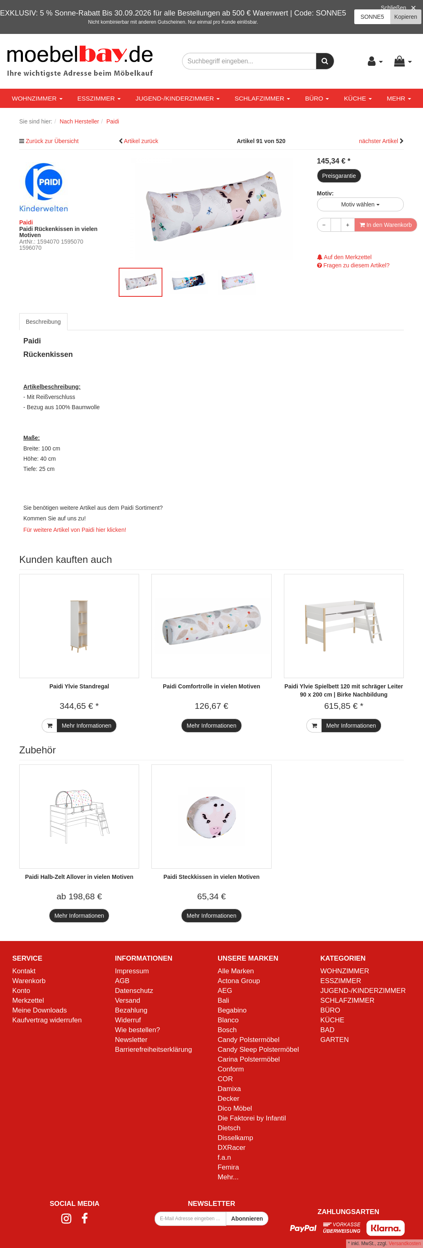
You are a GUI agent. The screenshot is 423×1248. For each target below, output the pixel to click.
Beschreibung (43, 321)
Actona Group (239, 981)
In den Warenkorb (386, 225)
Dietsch (229, 1128)
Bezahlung (131, 1010)
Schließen (393, 7)
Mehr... (228, 1177)
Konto (21, 991)
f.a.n (224, 1157)
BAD (327, 1030)
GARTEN (334, 1040)
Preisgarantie (339, 176)
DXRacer (231, 1148)
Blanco (228, 1020)
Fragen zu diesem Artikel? (353, 265)
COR (225, 1079)
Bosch (227, 1030)
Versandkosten (405, 1243)
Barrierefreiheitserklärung (153, 1049)
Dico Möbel (235, 1108)
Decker (228, 1098)
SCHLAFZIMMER (262, 98)
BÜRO (317, 98)
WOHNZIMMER (37, 98)
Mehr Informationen (86, 725)
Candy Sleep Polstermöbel (258, 1049)
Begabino (232, 1010)
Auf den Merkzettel (344, 257)
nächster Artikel (379, 141)
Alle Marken (236, 971)
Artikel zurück (141, 141)
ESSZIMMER (99, 98)
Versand (127, 1000)
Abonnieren (247, 1218)
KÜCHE (358, 98)
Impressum (132, 971)
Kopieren (405, 16)
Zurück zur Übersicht (52, 141)
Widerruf (128, 1020)
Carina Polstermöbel (249, 1059)
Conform (231, 1069)
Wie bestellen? (137, 1030)
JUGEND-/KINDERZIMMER (177, 98)
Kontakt (24, 971)
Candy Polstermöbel (248, 1040)
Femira (228, 1167)
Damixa (229, 1089)
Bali (223, 1000)
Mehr (399, 98)
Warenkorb (28, 981)
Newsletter (131, 1040)
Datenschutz (134, 991)
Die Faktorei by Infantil (252, 1118)
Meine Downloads (39, 1010)
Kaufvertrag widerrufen (47, 1020)
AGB (122, 981)
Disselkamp (235, 1138)
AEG (225, 991)
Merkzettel (28, 1000)
